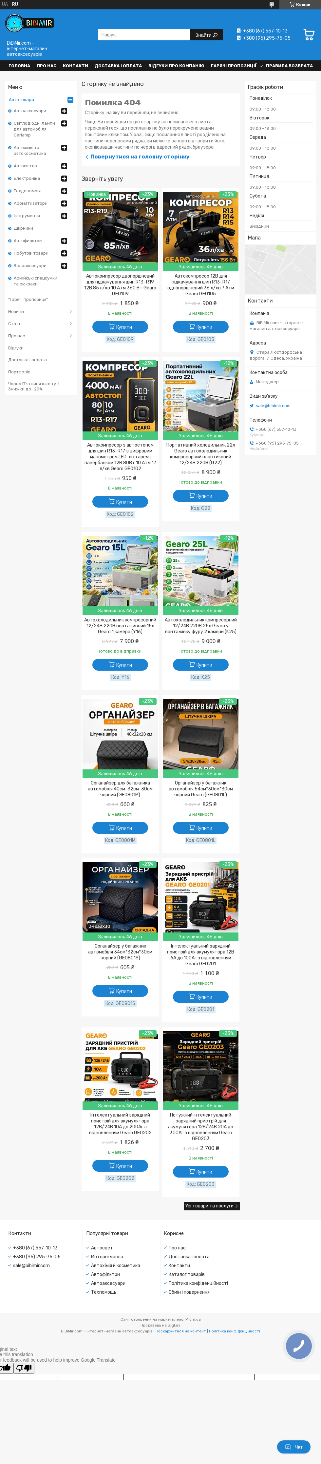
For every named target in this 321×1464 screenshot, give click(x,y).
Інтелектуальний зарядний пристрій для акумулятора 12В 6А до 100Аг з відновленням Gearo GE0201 (200, 955)
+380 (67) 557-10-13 (35, 1248)
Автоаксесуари (30, 110)
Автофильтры (28, 240)
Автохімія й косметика (115, 1265)
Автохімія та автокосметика (30, 150)
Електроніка (27, 178)
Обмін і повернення (189, 1292)
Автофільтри (105, 1274)
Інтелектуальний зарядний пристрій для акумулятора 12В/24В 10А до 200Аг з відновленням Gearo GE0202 (120, 1124)
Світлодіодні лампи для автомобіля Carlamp (34, 129)
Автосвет (102, 1248)
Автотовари (21, 99)
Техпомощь (103, 1292)
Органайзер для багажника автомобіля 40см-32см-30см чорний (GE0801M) (120, 789)
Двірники (23, 228)
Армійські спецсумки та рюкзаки (35, 281)
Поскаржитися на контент (181, 1331)
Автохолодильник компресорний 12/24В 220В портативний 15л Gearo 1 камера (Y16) (120, 626)
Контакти (75, 65)
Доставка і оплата (118, 65)
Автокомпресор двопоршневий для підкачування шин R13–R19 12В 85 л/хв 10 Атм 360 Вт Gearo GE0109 (120, 285)
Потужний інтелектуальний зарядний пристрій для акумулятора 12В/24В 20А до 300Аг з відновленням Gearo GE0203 (200, 1126)
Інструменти (27, 215)
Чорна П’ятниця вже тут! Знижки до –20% (33, 386)
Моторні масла (107, 1257)
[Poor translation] (23, 1368)
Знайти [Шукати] (204, 35)
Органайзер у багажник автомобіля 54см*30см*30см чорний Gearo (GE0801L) (201, 789)
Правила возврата (289, 65)
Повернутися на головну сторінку (140, 156)
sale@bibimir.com (273, 405)
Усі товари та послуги (209, 1206)
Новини (16, 311)
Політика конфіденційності (198, 1283)
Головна (19, 65)
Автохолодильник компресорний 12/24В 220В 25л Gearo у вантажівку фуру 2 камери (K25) (201, 626)
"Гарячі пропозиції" (28, 299)
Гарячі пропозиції (233, 65)
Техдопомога (28, 190)
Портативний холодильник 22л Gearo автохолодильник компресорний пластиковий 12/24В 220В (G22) (200, 454)
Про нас (46, 65)
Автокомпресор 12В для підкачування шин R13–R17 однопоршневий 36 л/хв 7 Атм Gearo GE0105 (200, 285)
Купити (124, 327)
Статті (15, 323)
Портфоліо (19, 371)
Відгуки (16, 347)
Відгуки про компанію (176, 65)
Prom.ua (193, 1319)
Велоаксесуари (30, 265)
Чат (294, 1447)
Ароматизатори (30, 203)
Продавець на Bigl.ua (160, 1325)
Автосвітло (25, 165)
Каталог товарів (187, 1274)
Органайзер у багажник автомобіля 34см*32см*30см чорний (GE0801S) (120, 952)
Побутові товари (31, 253)
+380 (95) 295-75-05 (37, 1257)
